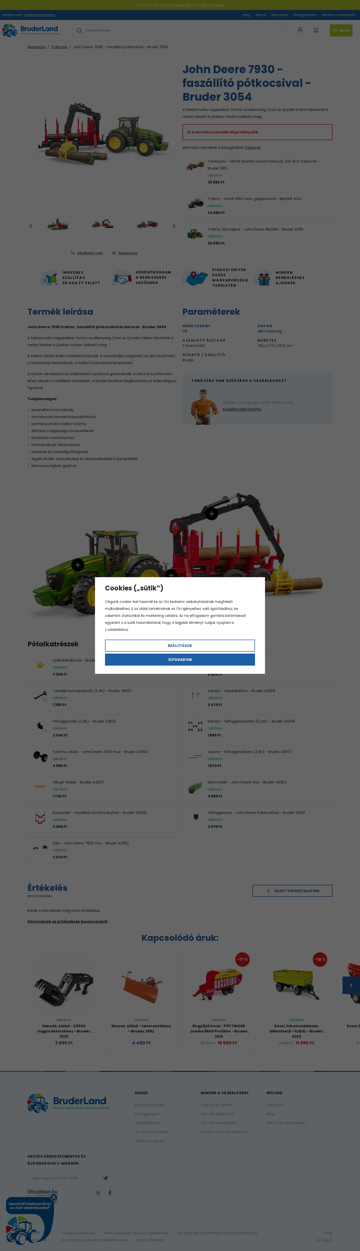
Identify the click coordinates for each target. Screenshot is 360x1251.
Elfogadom (180, 659)
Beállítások (180, 645)
